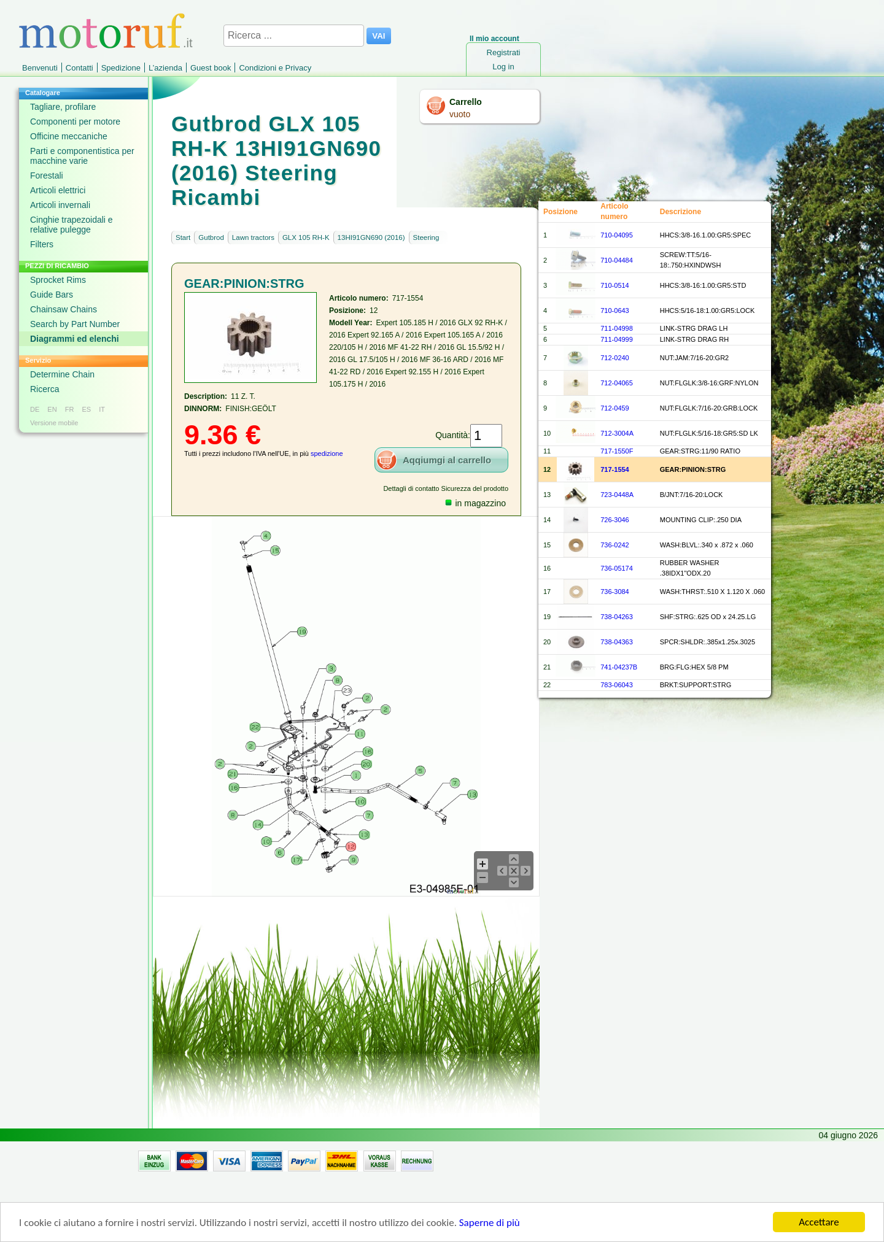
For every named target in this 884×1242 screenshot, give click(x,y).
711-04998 (616, 328)
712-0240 (614, 357)
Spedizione (121, 67)
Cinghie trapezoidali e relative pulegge (71, 224)
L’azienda (165, 67)
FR (69, 409)
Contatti (79, 67)
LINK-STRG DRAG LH (694, 328)
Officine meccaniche (68, 136)
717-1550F (616, 451)
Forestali (46, 175)
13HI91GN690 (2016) (371, 237)
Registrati (504, 52)
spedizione (327, 453)
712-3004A (617, 433)
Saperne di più (489, 1227)
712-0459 (614, 408)
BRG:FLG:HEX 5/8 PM (694, 667)
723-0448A (617, 494)
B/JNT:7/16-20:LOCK (691, 494)
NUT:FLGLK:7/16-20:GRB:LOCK (709, 408)
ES (86, 409)
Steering (426, 237)
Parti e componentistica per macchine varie (82, 156)
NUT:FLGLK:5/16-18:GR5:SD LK (709, 433)
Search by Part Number (75, 324)
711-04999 (616, 339)
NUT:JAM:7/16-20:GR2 (694, 357)
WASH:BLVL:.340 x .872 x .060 (706, 545)
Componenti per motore (75, 121)
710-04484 (616, 260)
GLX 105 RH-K (306, 237)
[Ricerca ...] (293, 36)
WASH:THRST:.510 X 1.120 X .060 (712, 591)
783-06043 (616, 684)
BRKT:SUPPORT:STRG (696, 684)
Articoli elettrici (57, 190)
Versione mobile (54, 422)
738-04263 (616, 616)
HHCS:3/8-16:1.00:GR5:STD (703, 285)
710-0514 (614, 285)
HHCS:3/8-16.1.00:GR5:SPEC (705, 235)
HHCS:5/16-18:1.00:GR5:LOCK (707, 310)
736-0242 (614, 545)
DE (34, 409)
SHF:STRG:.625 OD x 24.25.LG (708, 616)
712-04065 (616, 383)
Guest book (210, 67)
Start (183, 237)
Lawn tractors (253, 237)
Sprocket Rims (58, 280)
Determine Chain (62, 374)
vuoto (459, 114)
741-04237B (618, 667)
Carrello (465, 102)
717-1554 (614, 469)
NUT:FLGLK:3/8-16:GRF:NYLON (709, 383)
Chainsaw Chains (63, 309)
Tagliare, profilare (63, 107)
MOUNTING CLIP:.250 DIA (701, 519)
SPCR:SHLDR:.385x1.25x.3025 (707, 642)
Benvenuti (40, 67)
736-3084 (614, 591)
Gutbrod (211, 237)
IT (102, 409)
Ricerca (44, 389)
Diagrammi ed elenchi (74, 339)
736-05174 (616, 568)
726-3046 (614, 519)
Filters (41, 244)
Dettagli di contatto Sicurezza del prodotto (445, 488)
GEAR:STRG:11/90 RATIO (700, 451)
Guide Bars (51, 294)
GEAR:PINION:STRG (693, 469)
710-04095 (616, 235)
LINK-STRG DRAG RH (694, 339)
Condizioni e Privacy (275, 67)
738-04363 (616, 642)
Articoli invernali (60, 205)
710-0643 (614, 310)
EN (51, 409)
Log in (503, 66)
